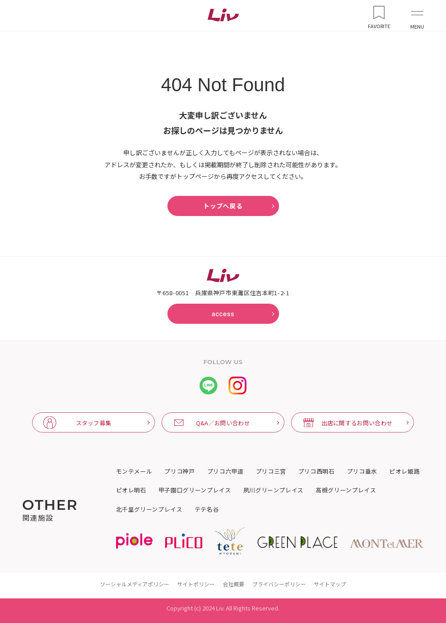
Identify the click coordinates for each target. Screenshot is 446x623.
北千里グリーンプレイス (149, 509)
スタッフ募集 (94, 423)
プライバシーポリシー (279, 584)
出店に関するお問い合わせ (357, 423)
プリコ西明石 (316, 471)
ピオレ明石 (131, 490)
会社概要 (233, 584)
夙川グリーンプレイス (273, 490)
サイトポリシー (196, 584)
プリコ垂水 (362, 471)
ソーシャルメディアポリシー (134, 584)
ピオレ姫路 (404, 471)
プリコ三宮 (271, 471)
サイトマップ (330, 584)
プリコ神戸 (179, 471)
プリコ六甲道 (225, 471)
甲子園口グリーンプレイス (194, 490)
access (223, 313)
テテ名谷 (207, 509)
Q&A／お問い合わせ (223, 423)
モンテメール (134, 471)
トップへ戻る (222, 206)
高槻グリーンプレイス (346, 490)
